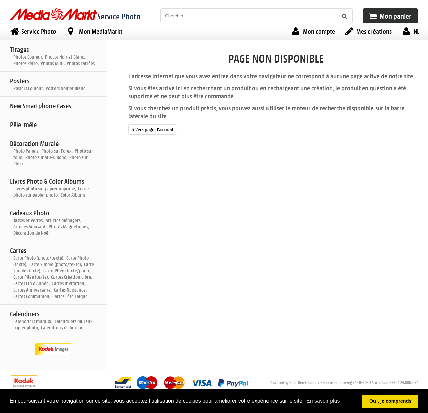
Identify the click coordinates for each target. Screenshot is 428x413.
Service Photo (118, 16)
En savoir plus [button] (323, 401)
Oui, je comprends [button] (390, 401)
